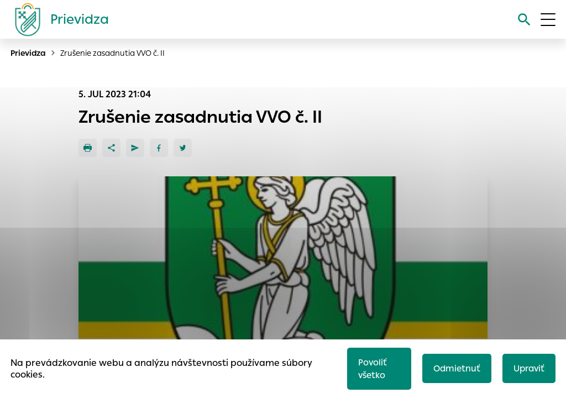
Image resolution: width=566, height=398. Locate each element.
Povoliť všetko (372, 369)
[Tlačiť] (87, 148)
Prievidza (28, 53)
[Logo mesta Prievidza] (57, 19)
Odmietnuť (456, 368)
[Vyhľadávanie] (524, 19)
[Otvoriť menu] (548, 19)
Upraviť (528, 368)
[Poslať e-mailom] (135, 148)
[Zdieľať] (111, 148)
